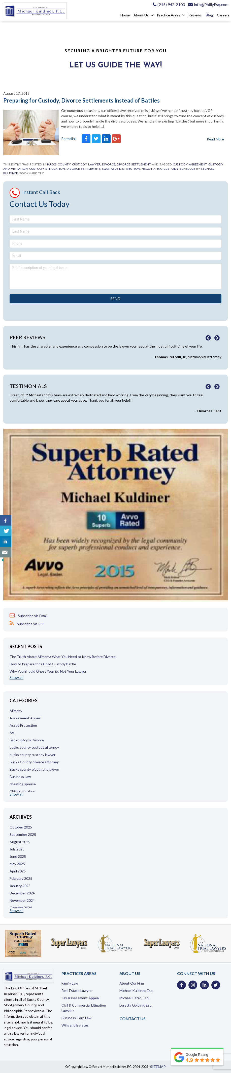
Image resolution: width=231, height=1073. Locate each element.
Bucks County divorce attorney (34, 762)
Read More (215, 139)
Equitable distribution (121, 168)
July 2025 (17, 849)
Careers (223, 15)
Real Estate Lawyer (76, 990)
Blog (209, 15)
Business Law (20, 776)
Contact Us (132, 1018)
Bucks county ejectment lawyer (34, 769)
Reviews (195, 15)
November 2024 (22, 900)
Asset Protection (23, 725)
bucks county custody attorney (34, 747)
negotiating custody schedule (168, 168)
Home (125, 15)
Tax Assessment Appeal (80, 998)
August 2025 (20, 842)
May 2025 (17, 864)
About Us (141, 15)
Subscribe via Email (28, 616)
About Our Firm (131, 983)
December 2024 (22, 893)
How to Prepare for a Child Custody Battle (43, 664)
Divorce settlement (134, 164)
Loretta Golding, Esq (135, 1005)
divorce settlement (83, 168)
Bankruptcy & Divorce (27, 740)
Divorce (108, 164)
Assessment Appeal (25, 718)
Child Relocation (22, 791)
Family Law (69, 983)
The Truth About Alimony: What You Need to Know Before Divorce (63, 656)
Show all (16, 677)
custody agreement (190, 164)
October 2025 (21, 827)
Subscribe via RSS (27, 623)
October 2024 (21, 908)
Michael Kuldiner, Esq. (136, 990)
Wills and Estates (75, 1025)
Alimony (16, 711)
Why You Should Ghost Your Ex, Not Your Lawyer (48, 671)
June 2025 (18, 856)
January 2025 (20, 886)
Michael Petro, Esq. (134, 998)
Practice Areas (168, 15)
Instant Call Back (41, 192)
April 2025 (18, 871)
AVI (13, 732)
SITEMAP (158, 1066)
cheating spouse (23, 784)
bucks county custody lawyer (74, 164)
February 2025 (21, 878)
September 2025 (23, 834)
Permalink (69, 138)
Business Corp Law (76, 1018)
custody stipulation (47, 168)
